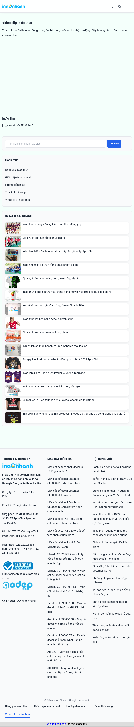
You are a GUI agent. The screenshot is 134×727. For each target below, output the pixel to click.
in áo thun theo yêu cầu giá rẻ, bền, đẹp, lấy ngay (51, 386)
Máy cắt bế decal (60, 459)
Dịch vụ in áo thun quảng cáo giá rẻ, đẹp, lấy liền (51, 278)
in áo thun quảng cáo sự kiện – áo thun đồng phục (53, 224)
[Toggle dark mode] (120, 6)
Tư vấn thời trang (15, 192)
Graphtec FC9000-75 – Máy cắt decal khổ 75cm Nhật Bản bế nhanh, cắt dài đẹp (66, 640)
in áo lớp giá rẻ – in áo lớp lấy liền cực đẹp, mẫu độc (54, 373)
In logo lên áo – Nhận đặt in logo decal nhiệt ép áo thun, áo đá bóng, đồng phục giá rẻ (74, 413)
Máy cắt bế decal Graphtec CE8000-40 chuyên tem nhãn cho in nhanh (64, 507)
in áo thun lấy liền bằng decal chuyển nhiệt (48, 319)
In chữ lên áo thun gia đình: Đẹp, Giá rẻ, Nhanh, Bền (53, 305)
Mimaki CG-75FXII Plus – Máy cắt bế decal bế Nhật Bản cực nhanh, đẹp (65, 559)
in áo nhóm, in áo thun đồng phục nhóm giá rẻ (50, 264)
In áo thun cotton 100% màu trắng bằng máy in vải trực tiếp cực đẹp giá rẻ (67, 291)
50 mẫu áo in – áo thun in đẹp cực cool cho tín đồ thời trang (59, 400)
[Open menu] (128, 6)
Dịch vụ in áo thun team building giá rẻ (45, 332)
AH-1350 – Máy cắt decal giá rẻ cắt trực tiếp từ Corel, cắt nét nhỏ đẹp (66, 672)
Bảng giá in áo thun (17, 170)
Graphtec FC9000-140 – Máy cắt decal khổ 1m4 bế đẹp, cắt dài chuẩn (67, 624)
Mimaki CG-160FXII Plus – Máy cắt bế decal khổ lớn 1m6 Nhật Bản (66, 591)
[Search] (111, 6)
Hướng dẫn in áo (15, 184)
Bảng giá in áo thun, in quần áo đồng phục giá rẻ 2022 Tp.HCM (60, 359)
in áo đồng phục (21, 479)
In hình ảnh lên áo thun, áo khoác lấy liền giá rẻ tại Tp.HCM (58, 251)
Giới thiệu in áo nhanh (18, 177)
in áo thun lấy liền (30, 483)
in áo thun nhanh (27, 474)
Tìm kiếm (114, 143)
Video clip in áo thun (17, 199)
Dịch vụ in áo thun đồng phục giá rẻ (44, 237)
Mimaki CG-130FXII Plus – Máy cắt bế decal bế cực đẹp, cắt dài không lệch (66, 575)
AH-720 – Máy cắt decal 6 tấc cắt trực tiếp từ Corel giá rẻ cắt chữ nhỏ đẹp (65, 656)
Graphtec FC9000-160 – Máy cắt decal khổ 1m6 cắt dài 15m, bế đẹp (67, 607)
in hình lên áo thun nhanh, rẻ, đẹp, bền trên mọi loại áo (55, 346)
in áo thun (8, 474)
